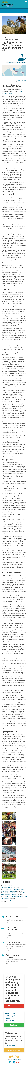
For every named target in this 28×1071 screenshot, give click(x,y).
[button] (14, 69)
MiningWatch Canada (11, 1034)
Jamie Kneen (21, 80)
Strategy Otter (17, 1059)
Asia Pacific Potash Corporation (13, 62)
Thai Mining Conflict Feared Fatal (13, 900)
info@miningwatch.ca (13, 1044)
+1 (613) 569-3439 (12, 1045)
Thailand (24, 62)
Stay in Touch (10, 1014)
